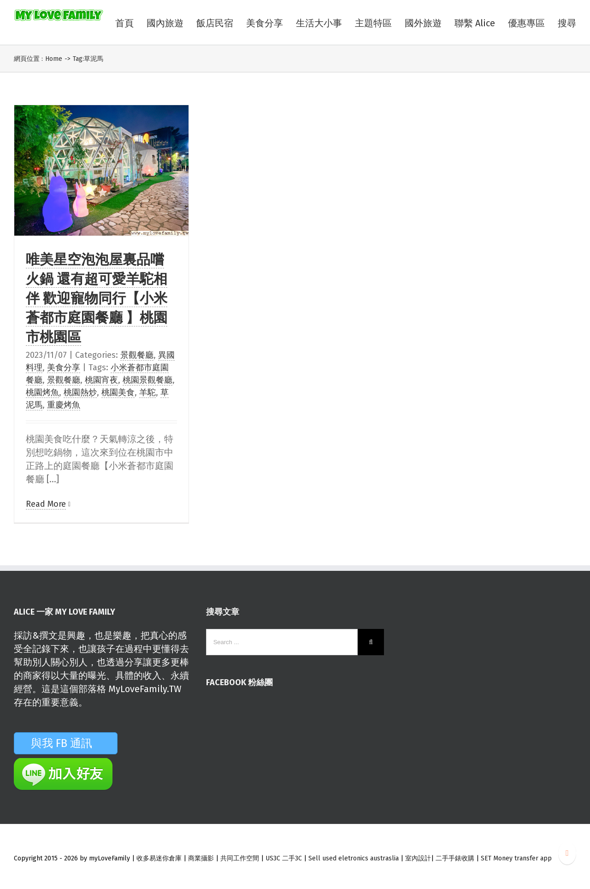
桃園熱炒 (80, 392)
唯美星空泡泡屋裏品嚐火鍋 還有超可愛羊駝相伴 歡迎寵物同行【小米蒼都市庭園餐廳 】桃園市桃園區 (96, 298)
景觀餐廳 (136, 355)
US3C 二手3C (284, 858)
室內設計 (418, 858)
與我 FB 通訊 (72, 743)
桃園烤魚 (42, 392)
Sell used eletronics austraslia (353, 858)
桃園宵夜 (101, 380)
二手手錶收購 (456, 858)
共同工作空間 (239, 858)
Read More (46, 504)
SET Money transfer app (516, 858)
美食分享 (63, 367)
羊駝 (147, 392)
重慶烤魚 (63, 405)
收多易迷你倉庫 (159, 858)
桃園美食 (118, 392)
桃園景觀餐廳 (147, 380)
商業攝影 (201, 858)
